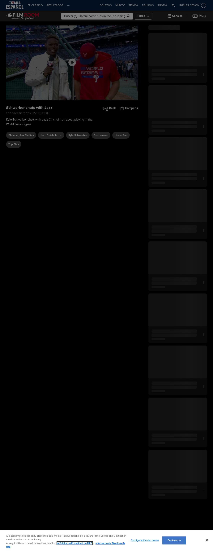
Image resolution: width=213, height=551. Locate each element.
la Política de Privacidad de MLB (74, 543)
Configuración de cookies (145, 540)
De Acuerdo (174, 540)
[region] (106, 540)
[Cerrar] (207, 540)
